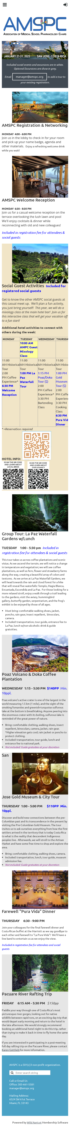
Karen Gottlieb (11, 1049)
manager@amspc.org (29, 76)
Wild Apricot (34, 1122)
